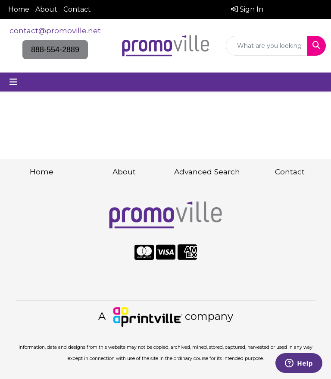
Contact (77, 9)
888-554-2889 (55, 49)
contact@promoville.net (55, 30)
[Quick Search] (267, 46)
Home (18, 9)
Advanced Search (207, 171)
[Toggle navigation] (13, 82)
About (46, 9)
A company (165, 316)
